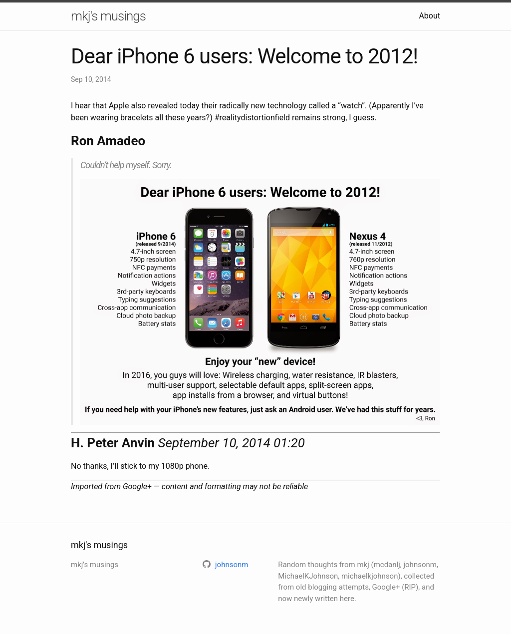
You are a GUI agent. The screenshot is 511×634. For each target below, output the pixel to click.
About (429, 15)
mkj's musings (108, 15)
